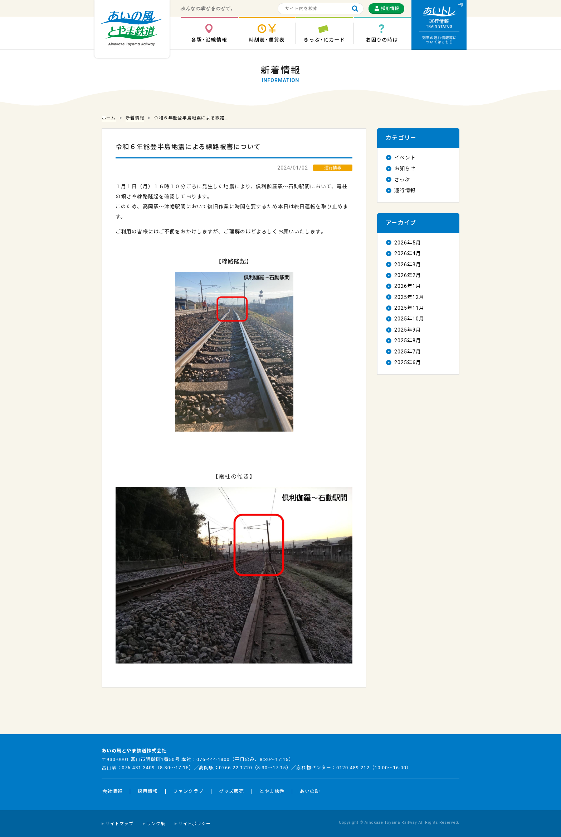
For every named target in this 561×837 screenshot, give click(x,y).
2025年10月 (409, 319)
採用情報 (148, 791)
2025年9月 (407, 330)
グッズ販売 (231, 791)
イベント (405, 158)
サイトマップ (119, 823)
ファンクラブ (188, 791)
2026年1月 (407, 286)
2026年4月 (407, 253)
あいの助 (310, 791)
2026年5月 (407, 243)
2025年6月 (407, 362)
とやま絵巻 (271, 791)
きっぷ (402, 179)
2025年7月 (407, 352)
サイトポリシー (195, 823)
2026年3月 (407, 264)
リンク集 (156, 823)
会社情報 (112, 791)
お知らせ (405, 168)
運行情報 (405, 190)
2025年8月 (407, 340)
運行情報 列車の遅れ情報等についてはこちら (439, 25)
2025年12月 (409, 297)
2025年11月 (409, 308)
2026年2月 (407, 275)
